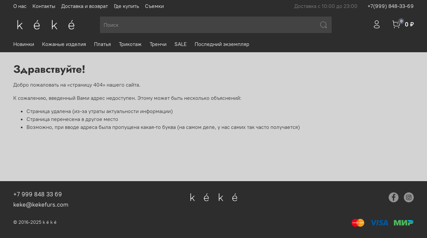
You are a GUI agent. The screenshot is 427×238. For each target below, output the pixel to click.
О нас (19, 6)
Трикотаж (130, 44)
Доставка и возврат (84, 6)
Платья (102, 44)
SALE (180, 44)
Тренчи (158, 44)
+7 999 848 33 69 (37, 194)
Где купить (126, 6)
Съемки (154, 6)
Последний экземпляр (222, 44)
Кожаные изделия (64, 44)
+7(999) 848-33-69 (390, 6)
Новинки (23, 44)
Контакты (43, 6)
